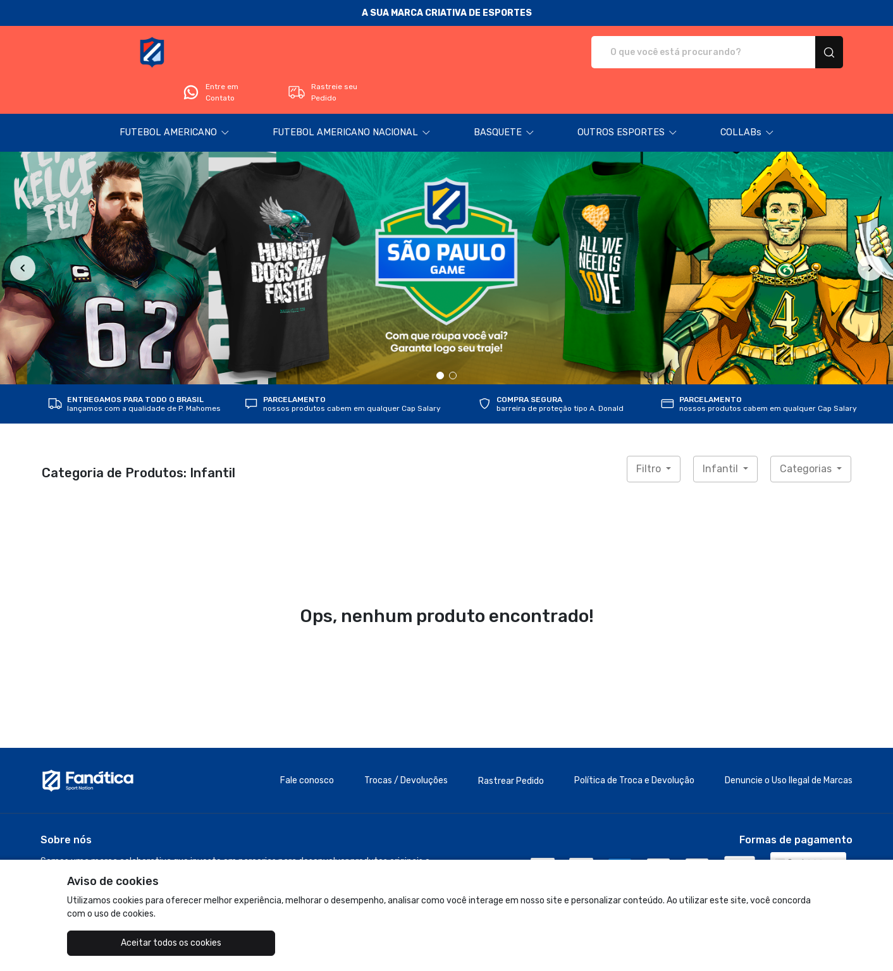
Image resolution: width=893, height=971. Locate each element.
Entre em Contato (683, 52)
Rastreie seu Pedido (796, 52)
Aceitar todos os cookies (130, 942)
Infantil (722, 433)
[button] (174, 97)
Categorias (807, 433)
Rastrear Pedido (511, 745)
